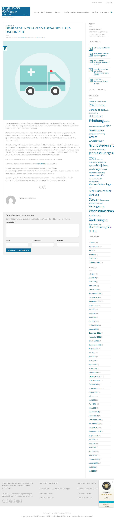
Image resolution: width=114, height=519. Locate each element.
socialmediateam (39, 38)
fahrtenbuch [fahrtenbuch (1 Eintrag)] (100, 126)
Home (36, 12)
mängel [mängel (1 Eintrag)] (104, 169)
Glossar (92, 243)
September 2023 (95, 301)
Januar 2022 (93, 372)
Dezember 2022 (95, 333)
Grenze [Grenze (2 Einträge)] (93, 136)
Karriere (95, 12)
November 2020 (95, 424)
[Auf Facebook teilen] (41, 187)
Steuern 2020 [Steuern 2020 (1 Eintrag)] (105, 200)
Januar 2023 (93, 329)
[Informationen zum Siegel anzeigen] (106, 505)
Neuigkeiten (10, 25)
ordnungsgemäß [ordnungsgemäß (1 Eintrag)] (94, 181)
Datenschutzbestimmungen (61, 513)
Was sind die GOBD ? (102, 48)
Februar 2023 (94, 325)
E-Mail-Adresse (37, 241)
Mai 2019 (92, 467)
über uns (92, 258)
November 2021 (95, 380)
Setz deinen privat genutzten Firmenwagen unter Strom (101, 72)
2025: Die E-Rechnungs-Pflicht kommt (101, 81)
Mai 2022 (92, 361)
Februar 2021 (94, 412)
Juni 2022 (92, 357)
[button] (111, 12)
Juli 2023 (92, 309)
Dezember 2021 (95, 376)
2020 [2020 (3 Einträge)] (93, 105)
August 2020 (93, 435)
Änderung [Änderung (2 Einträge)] (94, 215)
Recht (66, 12)
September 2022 (95, 345)
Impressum (104, 12)
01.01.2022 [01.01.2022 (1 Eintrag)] (100, 101)
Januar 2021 (93, 416)
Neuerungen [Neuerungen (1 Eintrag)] (101, 172)
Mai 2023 (92, 317)
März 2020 (93, 455)
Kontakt (109, 2)
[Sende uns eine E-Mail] (11, 501)
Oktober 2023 (94, 297)
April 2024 (93, 286)
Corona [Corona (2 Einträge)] (101, 105)
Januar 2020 (93, 463)
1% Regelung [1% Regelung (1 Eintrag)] (92, 101)
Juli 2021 (92, 396)
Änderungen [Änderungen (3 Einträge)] (98, 220)
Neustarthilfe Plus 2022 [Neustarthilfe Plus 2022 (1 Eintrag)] (95, 179)
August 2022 (93, 349)
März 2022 (93, 368)
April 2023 (93, 321)
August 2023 (93, 305)
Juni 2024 (92, 278)
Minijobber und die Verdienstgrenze (101, 55)
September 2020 (95, 431)
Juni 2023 (92, 313)
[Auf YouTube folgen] (21, 501)
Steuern (58, 12)
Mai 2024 (92, 282)
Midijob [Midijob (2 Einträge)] (100, 165)
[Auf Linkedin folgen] (18, 501)
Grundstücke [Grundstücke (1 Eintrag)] (92, 149)
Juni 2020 (92, 443)
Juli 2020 (92, 439)
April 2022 (93, 365)
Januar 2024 (93, 290)
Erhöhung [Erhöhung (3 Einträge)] (96, 120)
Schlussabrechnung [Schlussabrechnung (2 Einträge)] (100, 190)
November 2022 (95, 337)
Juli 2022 (92, 353)
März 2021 (93, 408)
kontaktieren (42, 164)
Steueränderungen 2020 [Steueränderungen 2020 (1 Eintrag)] (96, 203)
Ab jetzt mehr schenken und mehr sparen (101, 62)
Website (60, 241)
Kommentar (10, 222)
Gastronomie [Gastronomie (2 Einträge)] (96, 130)
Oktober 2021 (94, 384)
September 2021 (95, 388)
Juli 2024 (92, 274)
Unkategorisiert (94, 262)
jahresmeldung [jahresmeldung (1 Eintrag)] (101, 149)
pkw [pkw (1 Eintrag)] (90, 188)
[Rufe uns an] (14, 501)
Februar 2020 (94, 459)
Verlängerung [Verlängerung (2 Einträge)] (96, 206)
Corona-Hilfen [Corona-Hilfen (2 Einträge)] (97, 109)
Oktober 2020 (94, 428)
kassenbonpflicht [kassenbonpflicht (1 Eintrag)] (94, 162)
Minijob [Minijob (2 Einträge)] (97, 169)
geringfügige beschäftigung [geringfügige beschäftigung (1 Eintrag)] (97, 134)
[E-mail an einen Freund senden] (44, 187)
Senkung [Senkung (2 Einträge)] (94, 194)
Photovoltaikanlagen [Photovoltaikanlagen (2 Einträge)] (100, 184)
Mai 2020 (92, 447)
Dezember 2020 (95, 420)
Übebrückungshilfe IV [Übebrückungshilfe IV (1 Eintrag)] (95, 224)
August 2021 (93, 392)
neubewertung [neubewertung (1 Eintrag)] (93, 172)
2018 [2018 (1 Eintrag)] (104, 101)
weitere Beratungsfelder (80, 12)
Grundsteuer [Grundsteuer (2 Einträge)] (96, 140)
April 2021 (93, 404)
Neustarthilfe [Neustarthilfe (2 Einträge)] (96, 175)
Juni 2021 (92, 400)
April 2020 (93, 451)
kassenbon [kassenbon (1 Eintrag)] (100, 159)
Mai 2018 (92, 471)
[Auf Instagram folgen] (7, 501)
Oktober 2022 (94, 341)
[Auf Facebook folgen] (3, 501)
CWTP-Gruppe (47, 12)
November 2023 (95, 293)
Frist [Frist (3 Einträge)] (107, 126)
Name (8, 241)
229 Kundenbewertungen (106, 502)
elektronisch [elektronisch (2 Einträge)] (96, 116)
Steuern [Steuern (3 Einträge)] (95, 199)
